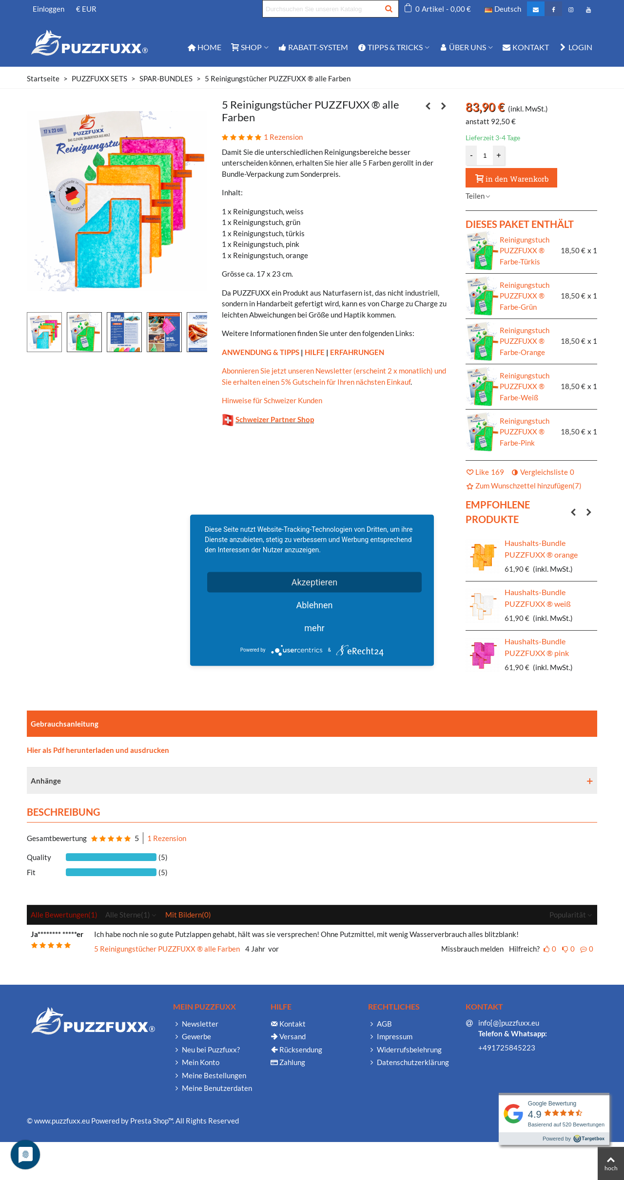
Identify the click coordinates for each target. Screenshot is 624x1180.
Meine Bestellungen (209, 1075)
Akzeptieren (315, 582)
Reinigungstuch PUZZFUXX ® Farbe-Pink (524, 431)
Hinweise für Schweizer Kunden (272, 400)
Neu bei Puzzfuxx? (206, 1049)
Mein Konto (196, 1062)
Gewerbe (192, 1036)
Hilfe (281, 1006)
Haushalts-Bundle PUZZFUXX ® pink (537, 647)
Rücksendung (296, 1049)
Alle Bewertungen (64, 914)
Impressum (390, 1036)
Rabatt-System (313, 47)
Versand (288, 1036)
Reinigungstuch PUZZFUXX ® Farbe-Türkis (524, 250)
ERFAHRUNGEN (357, 352)
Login (575, 47)
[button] (573, 512)
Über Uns (462, 47)
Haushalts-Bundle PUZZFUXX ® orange (541, 548)
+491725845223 (506, 1047)
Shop (246, 47)
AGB (380, 1024)
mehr (314, 627)
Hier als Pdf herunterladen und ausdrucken (98, 750)
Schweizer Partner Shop (274, 419)
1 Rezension (166, 838)
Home (204, 47)
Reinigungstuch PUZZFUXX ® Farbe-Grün (524, 296)
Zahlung (288, 1062)
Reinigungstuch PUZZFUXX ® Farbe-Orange (524, 341)
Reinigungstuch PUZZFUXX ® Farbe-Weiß (524, 386)
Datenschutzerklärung (408, 1062)
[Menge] (485, 155)
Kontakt (526, 47)
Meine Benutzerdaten (212, 1088)
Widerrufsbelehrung (405, 1049)
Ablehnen (314, 604)
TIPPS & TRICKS (390, 47)
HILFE (315, 352)
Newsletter (195, 1024)
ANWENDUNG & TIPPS (260, 352)
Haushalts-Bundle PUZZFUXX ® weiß (538, 597)
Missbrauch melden (472, 948)
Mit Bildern (188, 914)
